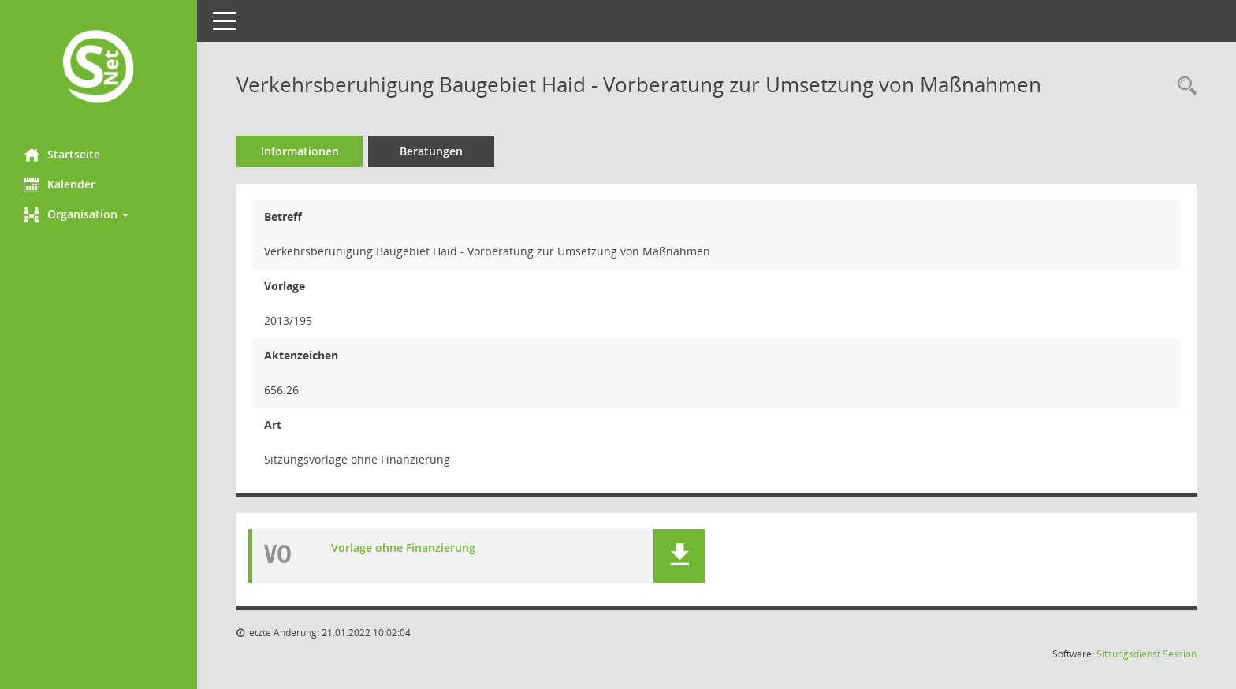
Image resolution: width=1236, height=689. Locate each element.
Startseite (62, 154)
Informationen (300, 150)
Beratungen (431, 150)
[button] (98, 214)
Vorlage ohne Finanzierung (403, 548)
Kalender (59, 184)
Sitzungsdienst (1128, 654)
